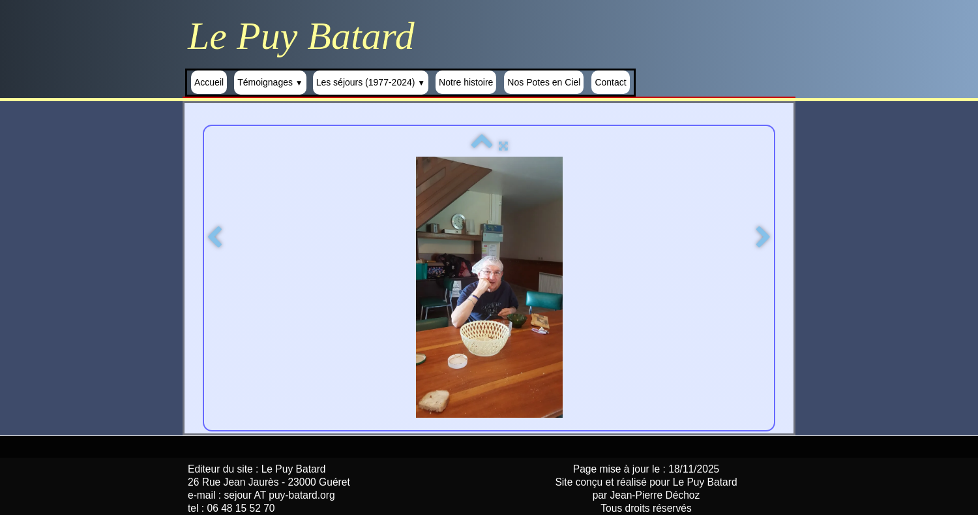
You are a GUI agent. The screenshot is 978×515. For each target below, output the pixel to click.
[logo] (306, 36)
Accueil (209, 82)
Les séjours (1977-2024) (370, 82)
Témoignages (270, 82)
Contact (610, 82)
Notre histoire (466, 82)
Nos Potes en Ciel (543, 82)
